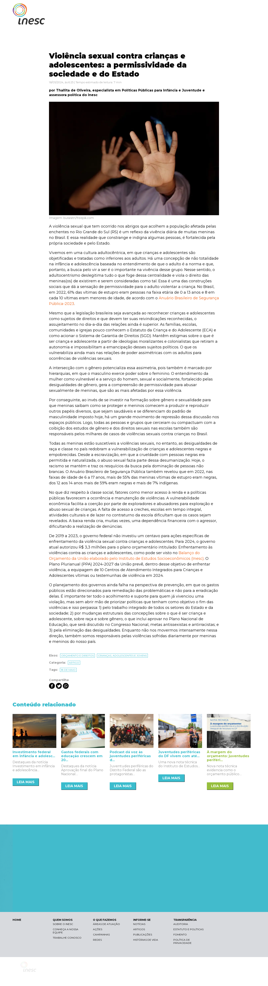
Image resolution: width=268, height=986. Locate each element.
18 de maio (68, 669)
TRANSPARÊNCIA (237, 20)
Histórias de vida (145, 939)
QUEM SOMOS (148, 20)
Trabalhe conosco (67, 937)
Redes (97, 939)
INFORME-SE (208, 20)
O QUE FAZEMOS (179, 20)
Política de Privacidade (182, 941)
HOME (17, 919)
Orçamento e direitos (77, 655)
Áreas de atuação (106, 924)
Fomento (180, 934)
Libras (182, 7)
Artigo (74, 662)
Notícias (139, 924)
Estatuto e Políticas (188, 929)
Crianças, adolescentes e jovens (122, 655)
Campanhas (101, 934)
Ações (97, 929)
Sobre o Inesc (63, 924)
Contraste (203, 7)
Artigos (139, 929)
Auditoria (180, 924)
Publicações (142, 934)
